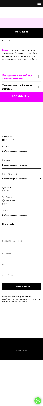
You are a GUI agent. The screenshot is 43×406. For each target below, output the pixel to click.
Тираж (5, 210)
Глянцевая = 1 (8, 200)
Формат (5, 146)
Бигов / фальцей (9, 174)
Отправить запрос (21, 286)
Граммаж (6, 160)
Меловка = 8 (8, 140)
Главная (4, 41)
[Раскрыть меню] (39, 4)
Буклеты (11, 41)
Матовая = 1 (8, 204)
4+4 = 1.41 (7, 191)
